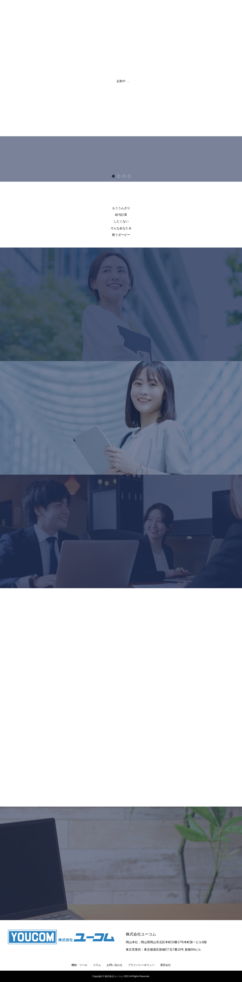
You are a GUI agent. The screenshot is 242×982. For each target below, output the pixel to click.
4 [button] (129, 176)
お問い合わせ (114, 964)
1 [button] (113, 176)
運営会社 (165, 964)
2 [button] (118, 176)
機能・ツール (79, 964)
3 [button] (123, 176)
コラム (97, 964)
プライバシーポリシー (141, 964)
